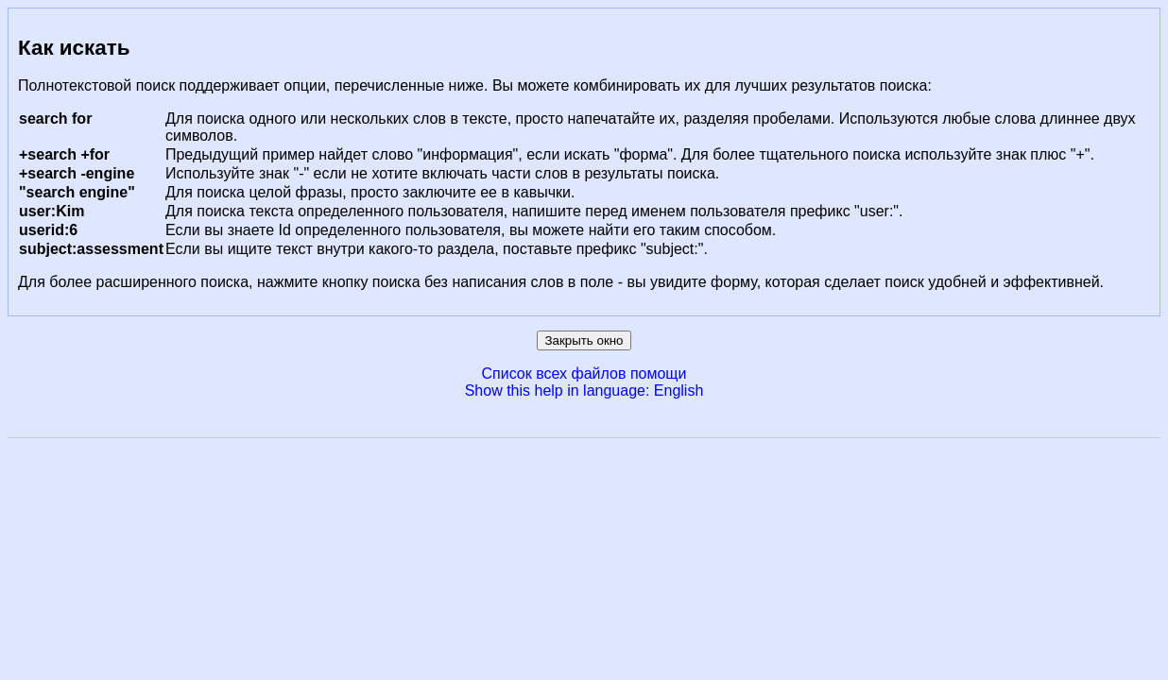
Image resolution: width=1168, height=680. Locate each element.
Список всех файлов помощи (584, 374)
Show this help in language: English (584, 390)
